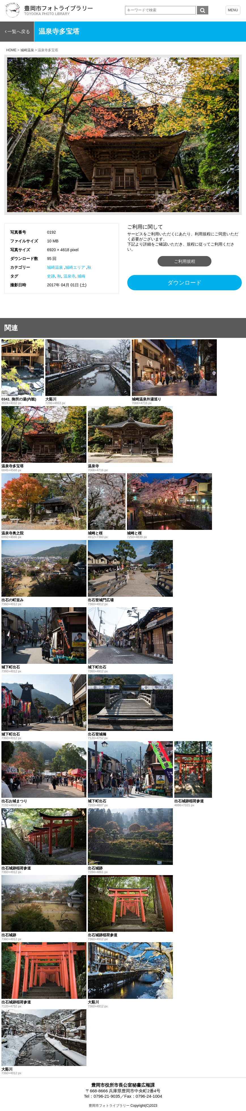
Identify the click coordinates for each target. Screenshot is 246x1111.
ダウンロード (184, 283)
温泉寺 (69, 276)
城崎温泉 (55, 267)
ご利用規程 (184, 261)
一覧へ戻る (18, 31)
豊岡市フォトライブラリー (109, 1106)
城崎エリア (75, 267)
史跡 (51, 276)
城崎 (81, 276)
